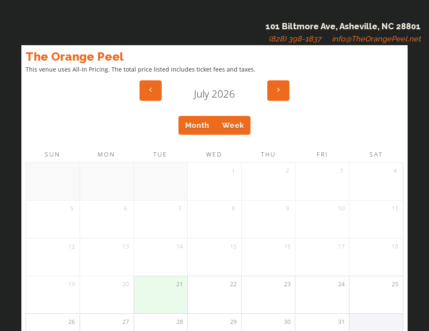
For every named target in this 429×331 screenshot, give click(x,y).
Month (197, 125)
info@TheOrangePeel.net (376, 38)
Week (233, 125)
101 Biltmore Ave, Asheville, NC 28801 (343, 26)
